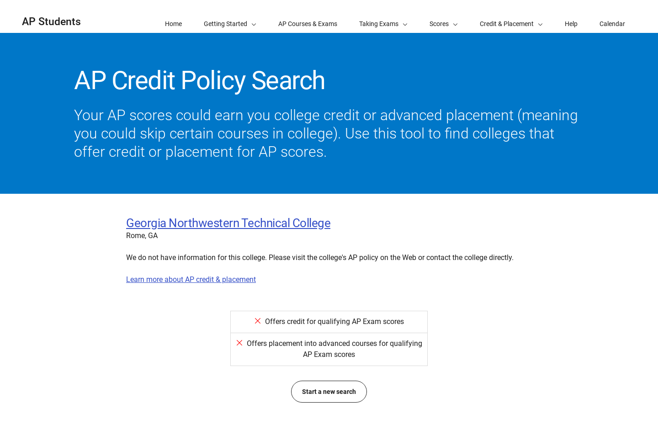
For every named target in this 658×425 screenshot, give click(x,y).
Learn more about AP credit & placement (191, 279)
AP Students (51, 22)
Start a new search (329, 391)
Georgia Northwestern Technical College (228, 223)
